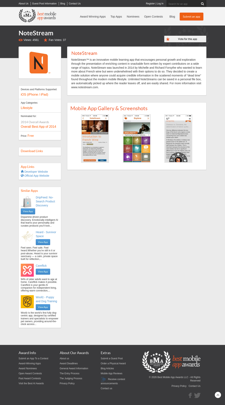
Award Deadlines (69, 363)
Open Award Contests (30, 373)
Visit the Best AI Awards (31, 383)
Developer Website (34, 171)
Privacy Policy (67, 383)
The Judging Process (71, 378)
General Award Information (74, 368)
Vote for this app (187, 39)
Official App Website (35, 175)
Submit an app (191, 16)
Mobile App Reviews (111, 373)
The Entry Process (70, 373)
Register (150, 3)
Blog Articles (107, 368)
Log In (160, 3)
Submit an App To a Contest (33, 358)
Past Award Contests (30, 378)
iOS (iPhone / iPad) (34, 94)
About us (64, 358)
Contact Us (194, 386)
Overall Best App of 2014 (38, 126)
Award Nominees (28, 368)
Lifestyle (27, 108)
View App (28, 211)
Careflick (41, 265)
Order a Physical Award (113, 363)
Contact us (106, 388)
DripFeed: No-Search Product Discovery (45, 201)
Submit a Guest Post (112, 358)
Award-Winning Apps (30, 363)
